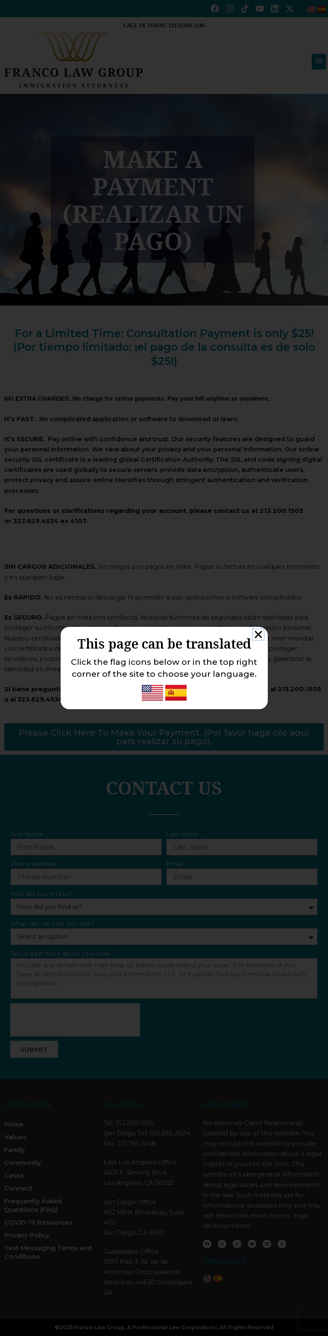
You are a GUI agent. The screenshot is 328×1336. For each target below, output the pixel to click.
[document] (164, 668)
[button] (258, 634)
